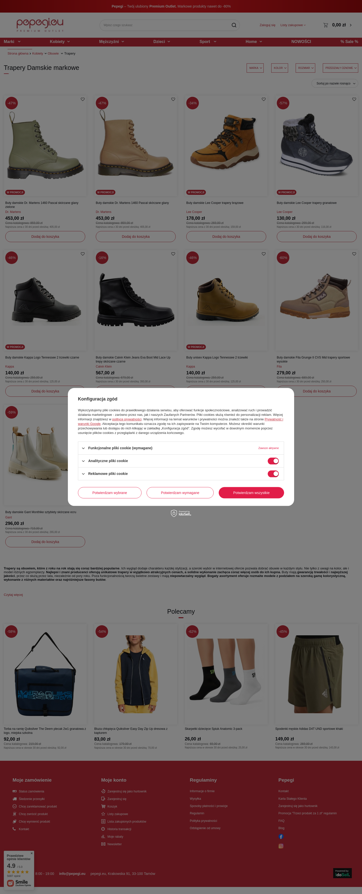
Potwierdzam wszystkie (251, 493)
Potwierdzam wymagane (180, 493)
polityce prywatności (127, 419)
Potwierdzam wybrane (110, 493)
